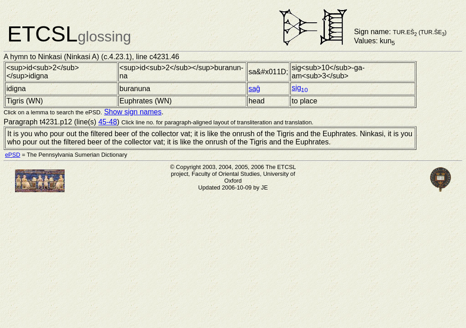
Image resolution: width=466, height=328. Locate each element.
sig (300, 88)
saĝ (254, 88)
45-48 (107, 122)
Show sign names (133, 112)
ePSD (12, 154)
